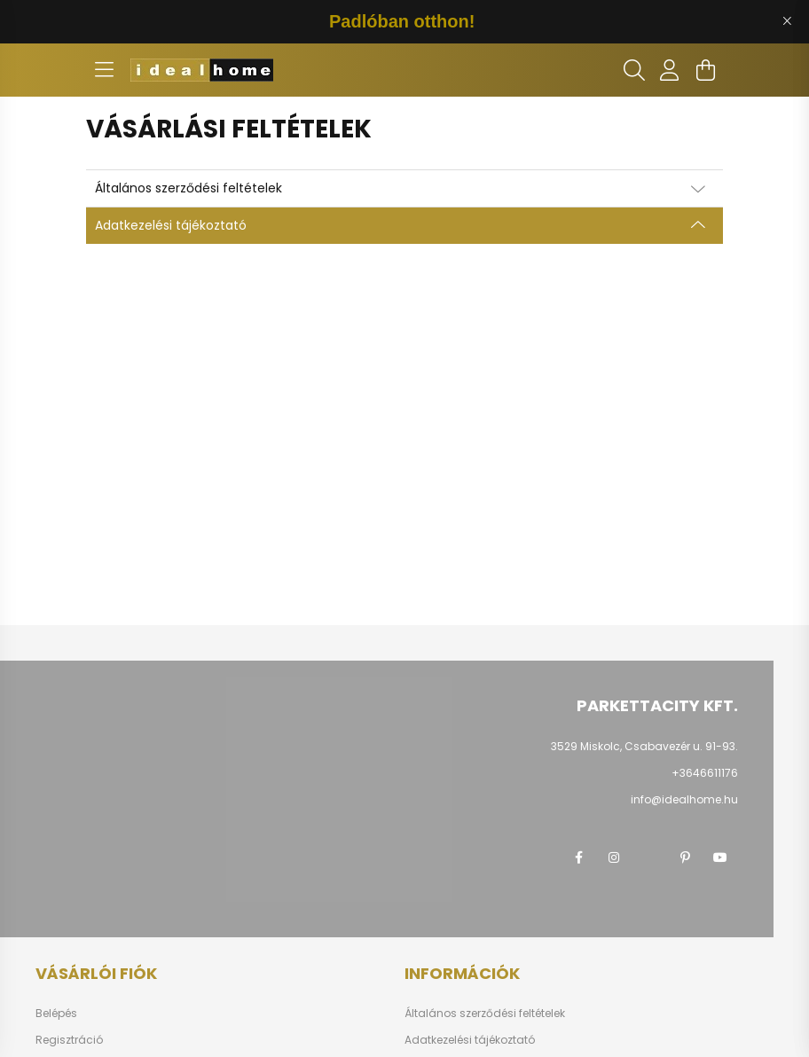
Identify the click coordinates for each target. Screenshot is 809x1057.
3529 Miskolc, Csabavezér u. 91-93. (644, 746)
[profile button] (669, 70)
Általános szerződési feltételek (484, 1013)
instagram (614, 857)
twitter (649, 857)
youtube (720, 857)
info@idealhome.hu (684, 799)
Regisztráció (69, 1040)
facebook (578, 857)
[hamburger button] (104, 70)
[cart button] (705, 70)
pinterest (685, 857)
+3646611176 (705, 772)
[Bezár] (787, 21)
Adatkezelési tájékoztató (469, 1040)
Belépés (56, 1013)
